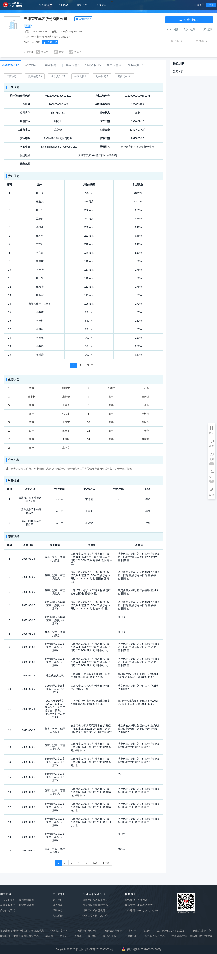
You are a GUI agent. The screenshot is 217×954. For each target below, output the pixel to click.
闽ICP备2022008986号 (99, 949)
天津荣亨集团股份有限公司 (45, 19)
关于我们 (57, 899)
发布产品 (82, 4)
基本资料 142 (10, 65)
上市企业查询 (7, 899)
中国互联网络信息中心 (26, 936)
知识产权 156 (93, 65)
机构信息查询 (26, 905)
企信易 (78, 936)
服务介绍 (44, 4)
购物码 (92, 936)
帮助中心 (57, 910)
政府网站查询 (26, 899)
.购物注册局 (109, 936)
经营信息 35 (114, 65)
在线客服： (136, 899)
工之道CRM (129, 936)
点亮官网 (50, 42)
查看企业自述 (189, 19)
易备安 (63, 936)
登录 (199, 5)
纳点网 (49, 936)
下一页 (90, 365)
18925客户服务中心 (153, 936)
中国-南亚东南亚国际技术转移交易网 (192, 936)
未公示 (36, 41)
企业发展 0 (31, 65)
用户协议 (57, 905)
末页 (95, 863)
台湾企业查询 (7, 905)
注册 (211, 5)
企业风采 (63, 4)
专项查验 (101, 4)
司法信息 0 (52, 65)
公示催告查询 (7, 910)
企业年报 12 (135, 65)
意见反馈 (57, 915)
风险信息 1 (73, 65)
